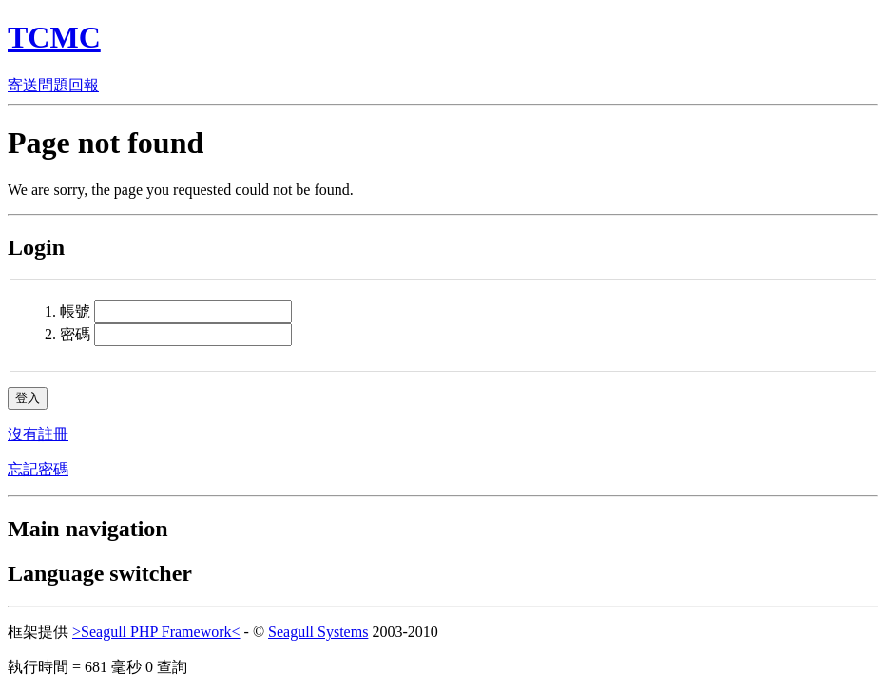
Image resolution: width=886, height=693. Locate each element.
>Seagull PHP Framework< (156, 632)
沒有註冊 (38, 434)
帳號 (77, 311)
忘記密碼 (38, 469)
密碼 (75, 334)
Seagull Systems (318, 632)
